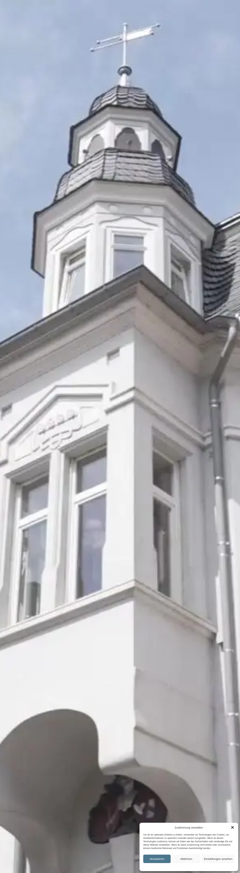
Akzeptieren (156, 858)
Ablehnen (186, 858)
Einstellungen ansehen (218, 858)
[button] (232, 827)
